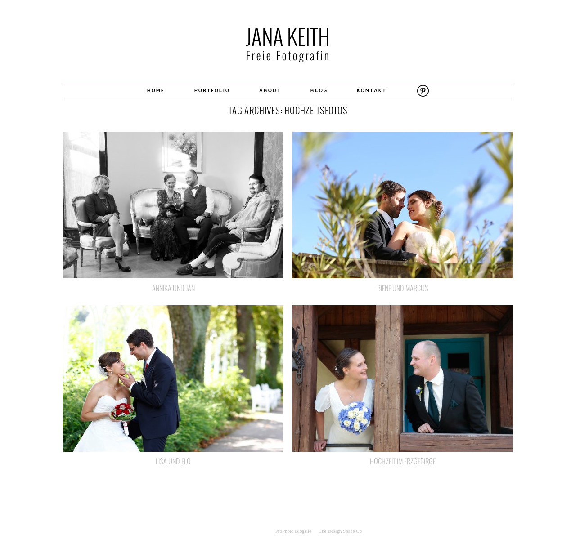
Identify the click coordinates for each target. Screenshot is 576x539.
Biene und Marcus (402, 288)
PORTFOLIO (212, 91)
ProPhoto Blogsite (293, 531)
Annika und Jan (173, 288)
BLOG (319, 91)
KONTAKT (372, 91)
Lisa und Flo (173, 461)
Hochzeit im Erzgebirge (403, 461)
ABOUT (270, 91)
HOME (156, 91)
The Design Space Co (340, 531)
